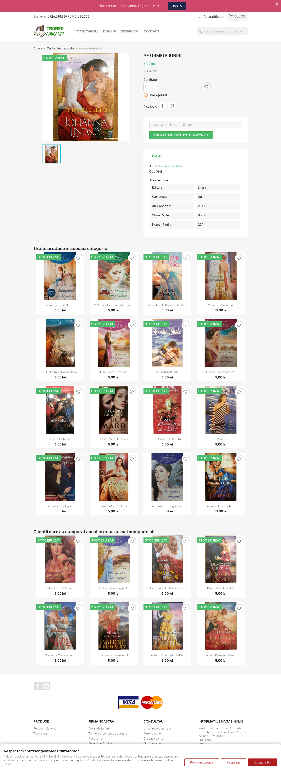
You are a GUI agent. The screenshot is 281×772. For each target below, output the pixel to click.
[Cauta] (222, 31)
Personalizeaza (201, 762)
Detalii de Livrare (99, 728)
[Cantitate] (148, 87)
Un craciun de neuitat (167, 439)
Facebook (38, 686)
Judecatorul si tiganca (60, 506)
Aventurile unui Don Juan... (167, 588)
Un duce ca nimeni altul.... (114, 655)
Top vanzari (40, 733)
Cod (152, 171)
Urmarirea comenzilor (157, 728)
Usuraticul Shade (167, 372)
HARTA (177, 6)
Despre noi (130, 31)
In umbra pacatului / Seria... (114, 439)
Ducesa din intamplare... (221, 372)
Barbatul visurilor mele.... (221, 655)
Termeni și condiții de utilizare (107, 733)
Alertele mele (152, 743)
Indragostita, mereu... (60, 588)
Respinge (234, 762)
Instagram (46, 686)
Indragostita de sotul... (60, 305)
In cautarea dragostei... (167, 506)
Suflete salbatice (60, 439)
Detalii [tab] (156, 156)
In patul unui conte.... (221, 506)
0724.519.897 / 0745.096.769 (68, 16)
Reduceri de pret (44, 728)
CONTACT (151, 31)
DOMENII (109, 31)
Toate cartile (87, 31)
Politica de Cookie (100, 743)
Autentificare (152, 733)
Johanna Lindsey (170, 166)
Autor (153, 166)
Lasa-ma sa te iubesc (114, 506)
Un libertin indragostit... (114, 588)
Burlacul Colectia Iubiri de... (167, 655)
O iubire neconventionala (60, 372)
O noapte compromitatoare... (113, 305)
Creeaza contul (153, 738)
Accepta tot (263, 762)
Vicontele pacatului (220, 305)
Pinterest (172, 106)
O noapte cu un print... (60, 655)
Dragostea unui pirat (221, 588)
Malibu (221, 439)
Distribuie (162, 106)
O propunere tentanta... (114, 372)
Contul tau (153, 721)
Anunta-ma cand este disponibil (181, 135)
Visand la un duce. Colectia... (167, 305)
